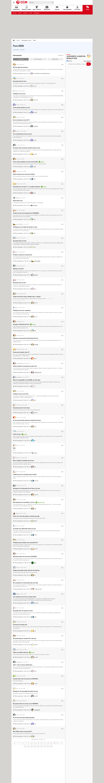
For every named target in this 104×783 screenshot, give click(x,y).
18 (48, 743)
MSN (34, 40)
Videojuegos (36, 13)
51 (41, 746)
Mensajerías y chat (26, 40)
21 (57, 743)
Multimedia (47, 8)
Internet (20, 13)
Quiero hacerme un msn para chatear (24, 174)
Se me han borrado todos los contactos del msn (27, 420)
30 (35, 746)
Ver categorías (16, 49)
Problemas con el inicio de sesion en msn (25, 227)
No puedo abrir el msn (19, 282)
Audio (30, 13)
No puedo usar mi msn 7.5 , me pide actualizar (26, 186)
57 (44, 746)
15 (38, 743)
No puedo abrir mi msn (19, 81)
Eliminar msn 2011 (18, 269)
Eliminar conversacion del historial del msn (25, 338)
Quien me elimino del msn (20, 652)
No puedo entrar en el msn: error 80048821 (25, 703)
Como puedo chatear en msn (21, 107)
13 (31, 743)
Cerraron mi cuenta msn (20, 624)
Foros (87, 8)
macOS (14, 13)
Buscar (60, 55)
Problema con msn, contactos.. (22, 310)
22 (25, 746)
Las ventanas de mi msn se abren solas (24, 597)
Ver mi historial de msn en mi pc (22, 134)
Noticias (69, 61)
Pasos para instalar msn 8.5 (21, 352)
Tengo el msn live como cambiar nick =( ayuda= (27, 296)
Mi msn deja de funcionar (20, 67)
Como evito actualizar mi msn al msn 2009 (25, 162)
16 (41, 743)
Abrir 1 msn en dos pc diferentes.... (23, 665)
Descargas (77, 8)
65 (51, 746)
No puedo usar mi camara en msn (23, 610)
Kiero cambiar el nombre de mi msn (23, 460)
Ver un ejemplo (87, 61)
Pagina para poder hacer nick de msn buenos (26, 570)
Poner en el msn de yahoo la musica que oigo (26, 516)
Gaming (57, 8)
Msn (14, 448)
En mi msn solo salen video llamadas (24, 717)
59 (48, 746)
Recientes (21, 59)
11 (28, 743)
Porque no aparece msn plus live (22, 255)
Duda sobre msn (18, 200)
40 (38, 746)
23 (28, 746)
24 (31, 746)
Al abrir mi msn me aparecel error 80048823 (26, 213)
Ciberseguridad (67, 8)
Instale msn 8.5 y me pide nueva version (25, 474)
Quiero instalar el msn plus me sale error (25, 366)
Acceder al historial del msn (21, 324)
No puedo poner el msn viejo (21, 408)
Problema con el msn (19, 94)
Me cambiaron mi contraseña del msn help (25, 583)
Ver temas (22, 49)
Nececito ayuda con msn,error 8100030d (25, 556)
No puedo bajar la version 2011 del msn (24, 638)
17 (44, 743)
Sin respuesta (38, 59)
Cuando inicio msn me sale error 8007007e (25, 679)
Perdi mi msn (17, 434)
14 (35, 743)
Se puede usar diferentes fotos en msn (24, 528)
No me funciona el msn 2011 (21, 120)
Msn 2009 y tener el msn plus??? (22, 731)
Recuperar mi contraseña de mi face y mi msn (26, 488)
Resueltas (55, 59)
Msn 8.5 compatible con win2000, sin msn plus (26, 380)
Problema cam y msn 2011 (21, 394)
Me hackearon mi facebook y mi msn (24, 502)
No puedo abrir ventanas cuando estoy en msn (26, 148)
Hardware (25, 13)
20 (54, 743)
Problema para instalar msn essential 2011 (25, 542)
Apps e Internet (37, 8)
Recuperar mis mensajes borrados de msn (25, 691)
